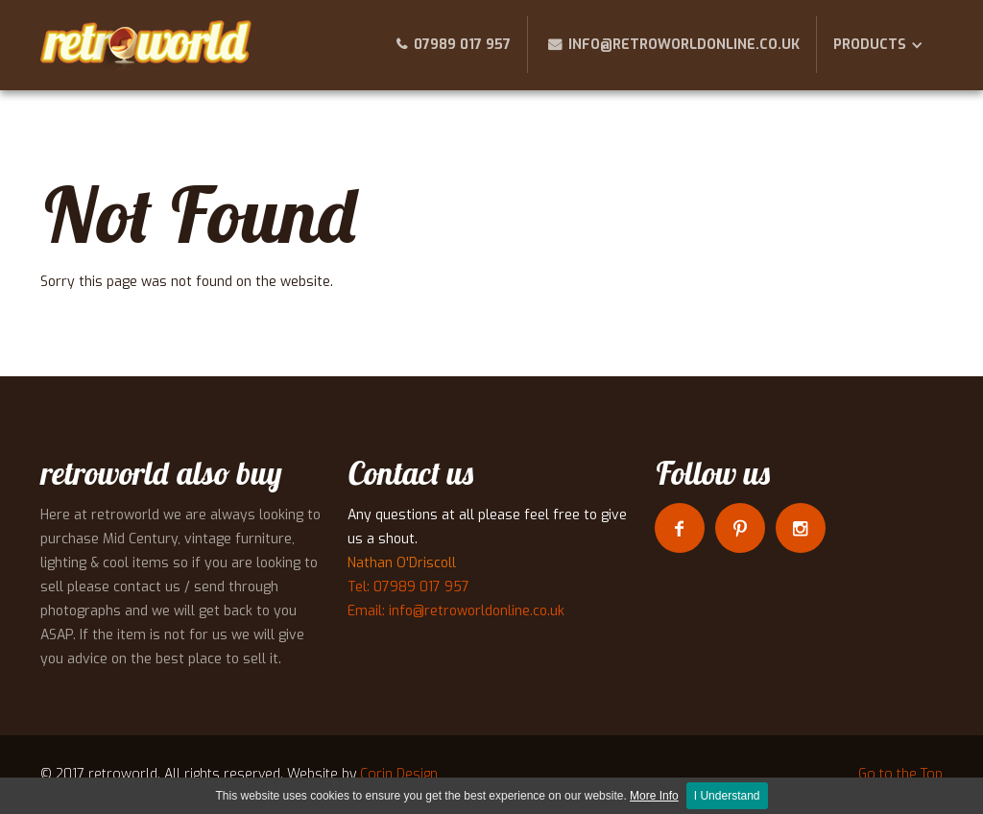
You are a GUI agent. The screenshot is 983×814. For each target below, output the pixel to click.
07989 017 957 (462, 45)
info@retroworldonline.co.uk (684, 45)
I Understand (727, 795)
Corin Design (399, 774)
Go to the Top (900, 774)
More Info (654, 795)
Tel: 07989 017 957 (408, 587)
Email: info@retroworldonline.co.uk (456, 611)
